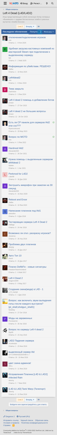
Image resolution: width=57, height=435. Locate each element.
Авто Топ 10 (15, 255)
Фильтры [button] (48, 32)
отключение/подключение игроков (27, 37)
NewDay (12, 310)
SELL (11, 366)
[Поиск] (52, 3)
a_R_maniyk (13, 292)
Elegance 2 (9, 416)
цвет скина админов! (20, 363)
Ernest (11, 103)
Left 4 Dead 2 (16, 278)
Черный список (27, 420)
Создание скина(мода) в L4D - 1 (26, 289)
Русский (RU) (23, 416)
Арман (11, 165)
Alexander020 (14, 151)
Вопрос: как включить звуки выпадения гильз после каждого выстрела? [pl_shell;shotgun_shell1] (30, 303)
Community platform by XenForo (23, 430)
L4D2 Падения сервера (21, 340)
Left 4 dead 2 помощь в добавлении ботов (31, 100)
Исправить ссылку (10, 420)
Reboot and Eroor (18, 199)
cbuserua (12, 236)
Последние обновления (15, 31)
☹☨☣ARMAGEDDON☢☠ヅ (19, 355)
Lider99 (11, 177)
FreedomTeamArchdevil (17, 270)
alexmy (11, 380)
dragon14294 (13, 281)
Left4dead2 (14, 77)
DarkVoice (12, 92)
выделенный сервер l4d (21, 352)
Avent (11, 258)
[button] (5, 3)
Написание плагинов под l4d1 (25, 210)
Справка (6, 425)
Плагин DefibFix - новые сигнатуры (27, 267)
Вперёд (30, 26)
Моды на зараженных (20, 318)
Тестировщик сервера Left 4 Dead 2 (28, 222)
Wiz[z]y (11, 247)
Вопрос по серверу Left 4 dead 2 (26, 329)
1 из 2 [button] (20, 26)
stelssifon (12, 214)
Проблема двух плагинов (22, 244)
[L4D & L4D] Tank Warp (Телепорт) (27, 389)
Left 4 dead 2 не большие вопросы (27, 111)
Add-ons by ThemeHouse (23, 432)
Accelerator (13, 343)
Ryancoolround (14, 129)
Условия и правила (11, 423)
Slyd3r (11, 332)
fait (10, 58)
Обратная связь (41, 420)
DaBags (11, 225)
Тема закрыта (16, 88)
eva (10, 40)
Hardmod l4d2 (16, 148)
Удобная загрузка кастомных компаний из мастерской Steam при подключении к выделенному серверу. (31, 51)
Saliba (11, 69)
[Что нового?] (47, 3)
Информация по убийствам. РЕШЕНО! (30, 66)
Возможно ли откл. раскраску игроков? (30, 233)
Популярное (36, 31)
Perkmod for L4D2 (18, 174)
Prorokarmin (13, 321)
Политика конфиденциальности (34, 423)
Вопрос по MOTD (18, 137)
